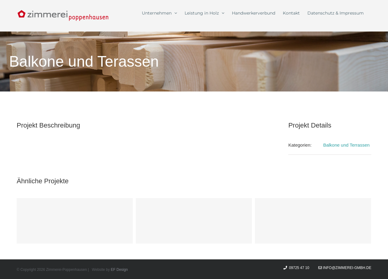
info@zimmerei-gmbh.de (344, 268)
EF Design (119, 269)
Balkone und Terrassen (346, 145)
